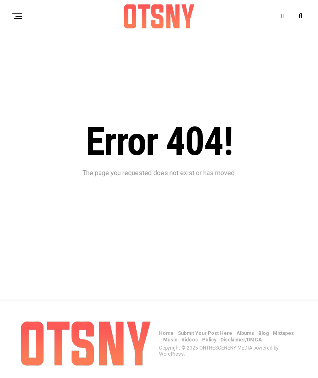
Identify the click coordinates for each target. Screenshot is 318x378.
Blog (263, 333)
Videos (189, 340)
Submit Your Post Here (205, 333)
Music (170, 340)
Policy (209, 340)
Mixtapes (283, 333)
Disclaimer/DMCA (241, 340)
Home (166, 333)
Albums (245, 333)
